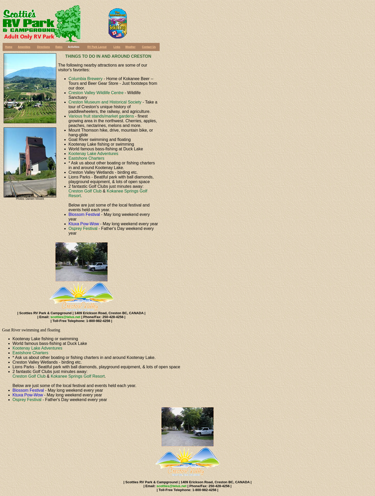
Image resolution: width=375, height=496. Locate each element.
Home (8, 47)
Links (117, 47)
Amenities (24, 47)
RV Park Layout (97, 47)
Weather (130, 47)
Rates (59, 47)
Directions (43, 47)
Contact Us (149, 47)
